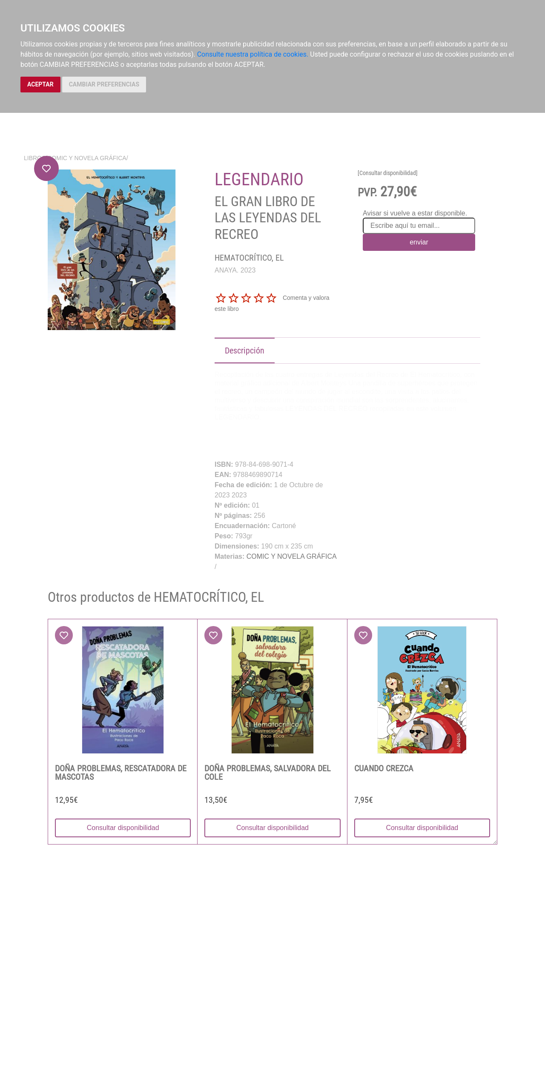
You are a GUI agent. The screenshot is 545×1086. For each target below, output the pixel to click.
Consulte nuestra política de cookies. (253, 54)
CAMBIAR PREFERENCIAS (104, 84)
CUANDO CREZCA (383, 768)
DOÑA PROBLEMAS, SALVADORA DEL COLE (267, 772)
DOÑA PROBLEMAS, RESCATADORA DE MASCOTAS (120, 772)
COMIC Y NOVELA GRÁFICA (86, 158)
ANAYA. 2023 (235, 270)
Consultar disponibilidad (123, 827)
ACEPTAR (40, 84)
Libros (35, 158)
